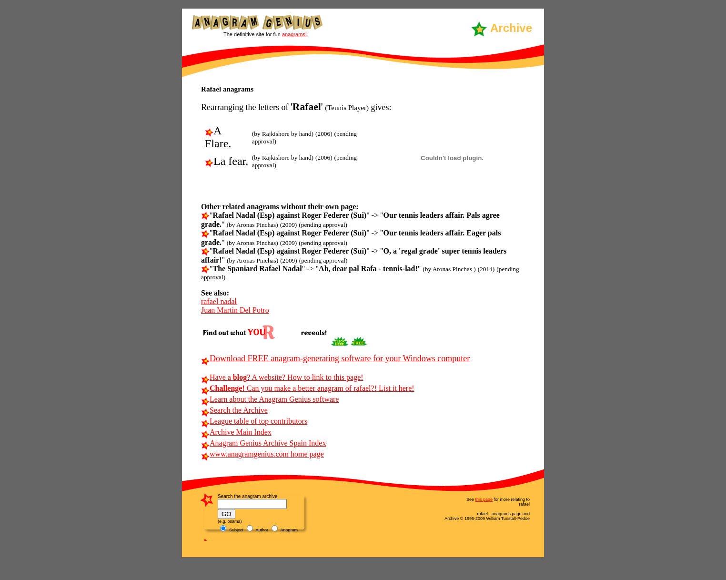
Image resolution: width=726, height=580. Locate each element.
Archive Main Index (236, 432)
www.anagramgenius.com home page (262, 454)
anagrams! (294, 34)
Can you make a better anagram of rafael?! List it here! (307, 388)
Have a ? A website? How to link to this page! (282, 377)
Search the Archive (234, 410)
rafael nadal (219, 301)
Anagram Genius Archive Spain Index (263, 443)
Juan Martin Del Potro (235, 310)
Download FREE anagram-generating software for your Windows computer (335, 358)
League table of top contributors (254, 421)
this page (484, 499)
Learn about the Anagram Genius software (270, 399)
